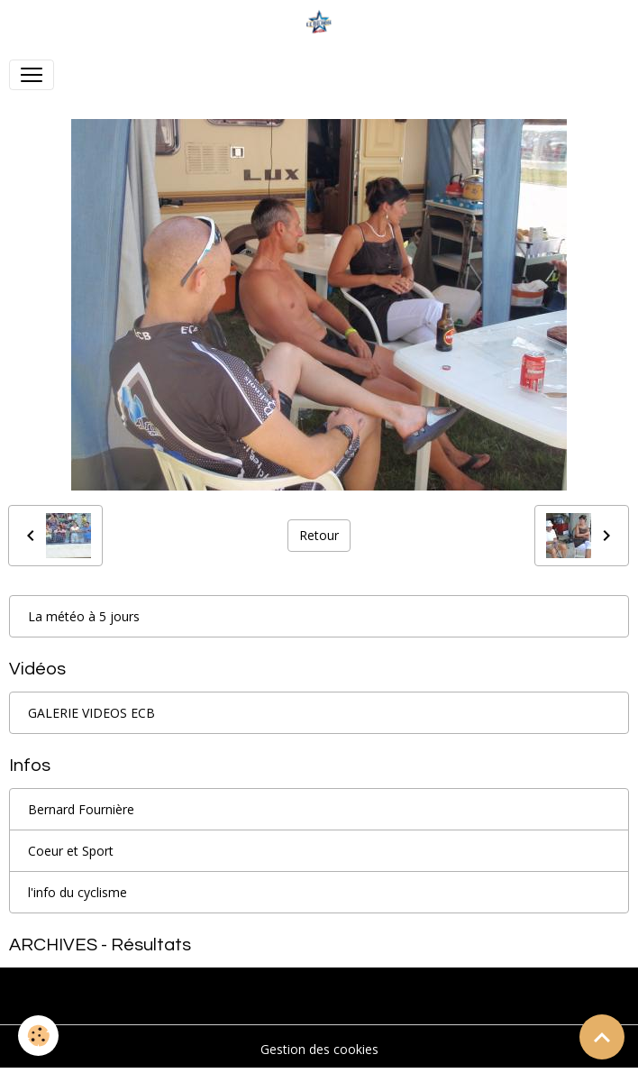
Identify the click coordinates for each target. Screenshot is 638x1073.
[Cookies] (38, 1035)
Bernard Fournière (81, 809)
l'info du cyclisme (77, 892)
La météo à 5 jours (84, 616)
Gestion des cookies (319, 1049)
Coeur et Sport (71, 850)
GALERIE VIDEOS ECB (91, 712)
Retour (319, 535)
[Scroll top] (601, 1036)
